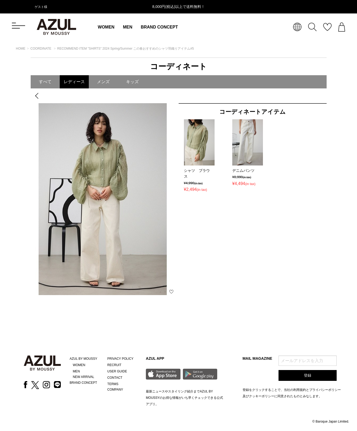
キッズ (132, 81)
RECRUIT (114, 365)
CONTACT (114, 378)
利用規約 (299, 390)
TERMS (112, 384)
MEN (127, 27)
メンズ (103, 81)
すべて (45, 81)
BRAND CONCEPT (159, 27)
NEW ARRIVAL (83, 377)
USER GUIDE (117, 371)
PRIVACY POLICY (120, 359)
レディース (74, 81)
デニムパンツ (243, 170)
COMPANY (115, 389)
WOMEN (106, 27)
